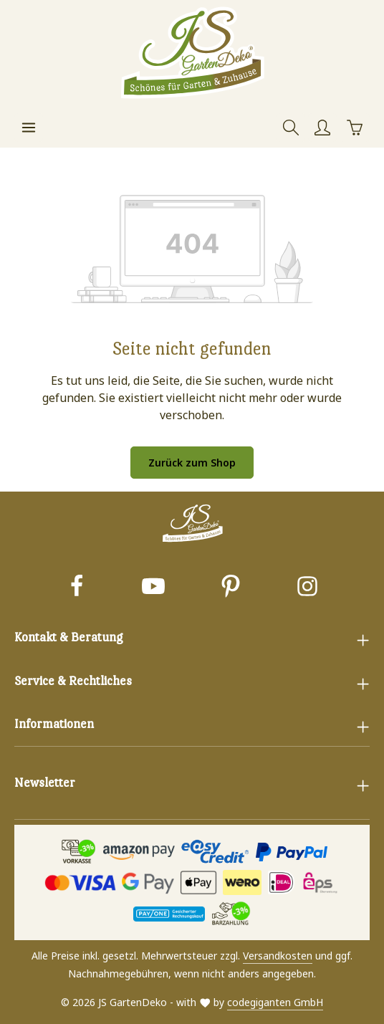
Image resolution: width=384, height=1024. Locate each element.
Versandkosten (277, 955)
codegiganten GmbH (275, 1002)
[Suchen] (291, 127)
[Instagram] (307, 588)
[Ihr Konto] (322, 127)
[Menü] (28, 127)
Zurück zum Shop (192, 462)
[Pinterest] (230, 588)
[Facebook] (76, 588)
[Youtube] (153, 588)
